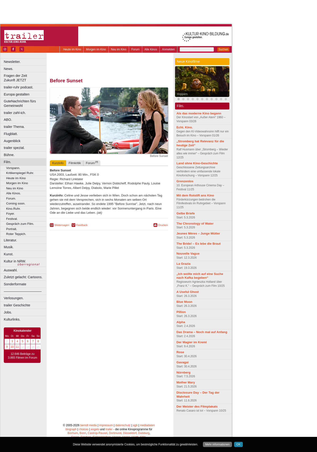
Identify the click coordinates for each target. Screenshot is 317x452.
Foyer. (10, 213)
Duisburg (144, 433)
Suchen (223, 49)
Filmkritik (75, 163)
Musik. (9, 247)
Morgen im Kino (96, 49)
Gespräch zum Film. (20, 224)
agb (135, 425)
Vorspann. (13, 168)
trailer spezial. (14, 148)
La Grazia (183, 263)
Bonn (83, 433)
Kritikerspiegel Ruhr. (20, 173)
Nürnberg (183, 372)
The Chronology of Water (195, 223)
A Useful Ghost (187, 292)
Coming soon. (15, 203)
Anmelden (168, 49)
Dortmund (115, 433)
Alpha (180, 322)
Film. (7, 162)
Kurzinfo (58, 163)
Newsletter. (12, 62)
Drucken (163, 225)
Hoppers (182, 94)
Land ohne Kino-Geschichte (197, 163)
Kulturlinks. (12, 319)
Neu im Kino (118, 49)
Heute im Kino (72, 49)
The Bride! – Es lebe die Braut (198, 243)
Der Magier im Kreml (191, 342)
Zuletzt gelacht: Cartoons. (23, 277)
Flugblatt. (11, 134)
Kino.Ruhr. (13, 208)
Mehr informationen (217, 444)
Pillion (181, 312)
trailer (108, 429)
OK (238, 444)
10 (12, 346)
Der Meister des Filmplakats (197, 406)
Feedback (82, 225)
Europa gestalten (17, 94)
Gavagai (182, 362)
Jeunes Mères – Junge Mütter (198, 233)
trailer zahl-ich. (15, 113)
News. (8, 69)
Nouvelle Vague (187, 253)
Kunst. (8, 254)
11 (17, 346)
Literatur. (10, 240)
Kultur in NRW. (15, 261)
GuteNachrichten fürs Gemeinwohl (20, 103)
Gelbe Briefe (185, 213)
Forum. (11, 198)
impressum (106, 425)
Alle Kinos (151, 49)
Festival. (12, 219)
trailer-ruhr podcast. (18, 87)
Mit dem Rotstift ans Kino (195, 195)
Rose (180, 352)
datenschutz (123, 425)
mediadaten (147, 425)
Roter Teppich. (16, 234)
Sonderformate (15, 284)
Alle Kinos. (13, 193)
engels (95, 429)
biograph (71, 429)
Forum (135, 49)
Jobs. (8, 312)
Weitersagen (62, 225)
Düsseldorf (130, 433)
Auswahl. (10, 270)
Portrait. (11, 229)
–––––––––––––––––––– (23, 291)
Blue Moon (184, 302)
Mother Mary (185, 382)
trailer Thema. (14, 127)
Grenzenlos (184, 181)
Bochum (73, 433)
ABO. (8, 120)
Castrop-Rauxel (97, 433)
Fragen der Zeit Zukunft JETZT (25, 78)
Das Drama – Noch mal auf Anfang (201, 332)
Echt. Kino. (184, 127)
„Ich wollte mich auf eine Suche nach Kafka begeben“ (199, 276)
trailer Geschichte (17, 305)
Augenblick (12, 141)
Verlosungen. (14, 298)
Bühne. (9, 155)
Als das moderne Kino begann (198, 113)
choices (84, 429)
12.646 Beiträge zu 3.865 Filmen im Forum (22, 355)
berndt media (88, 425)
